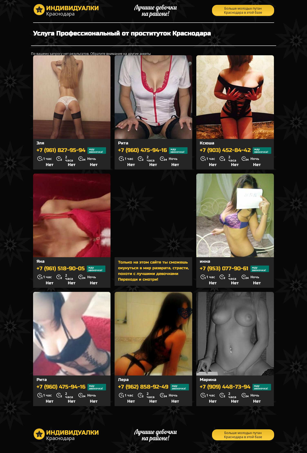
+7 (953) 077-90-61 (234, 269)
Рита (123, 143)
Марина (208, 379)
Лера (123, 379)
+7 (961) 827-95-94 (71, 150)
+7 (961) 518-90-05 (71, 269)
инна (205, 261)
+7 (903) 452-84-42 (235, 150)
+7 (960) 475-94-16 (153, 150)
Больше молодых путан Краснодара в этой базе (243, 10)
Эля (40, 143)
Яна (41, 261)
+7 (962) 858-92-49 (153, 387)
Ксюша (207, 143)
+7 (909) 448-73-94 (235, 387)
